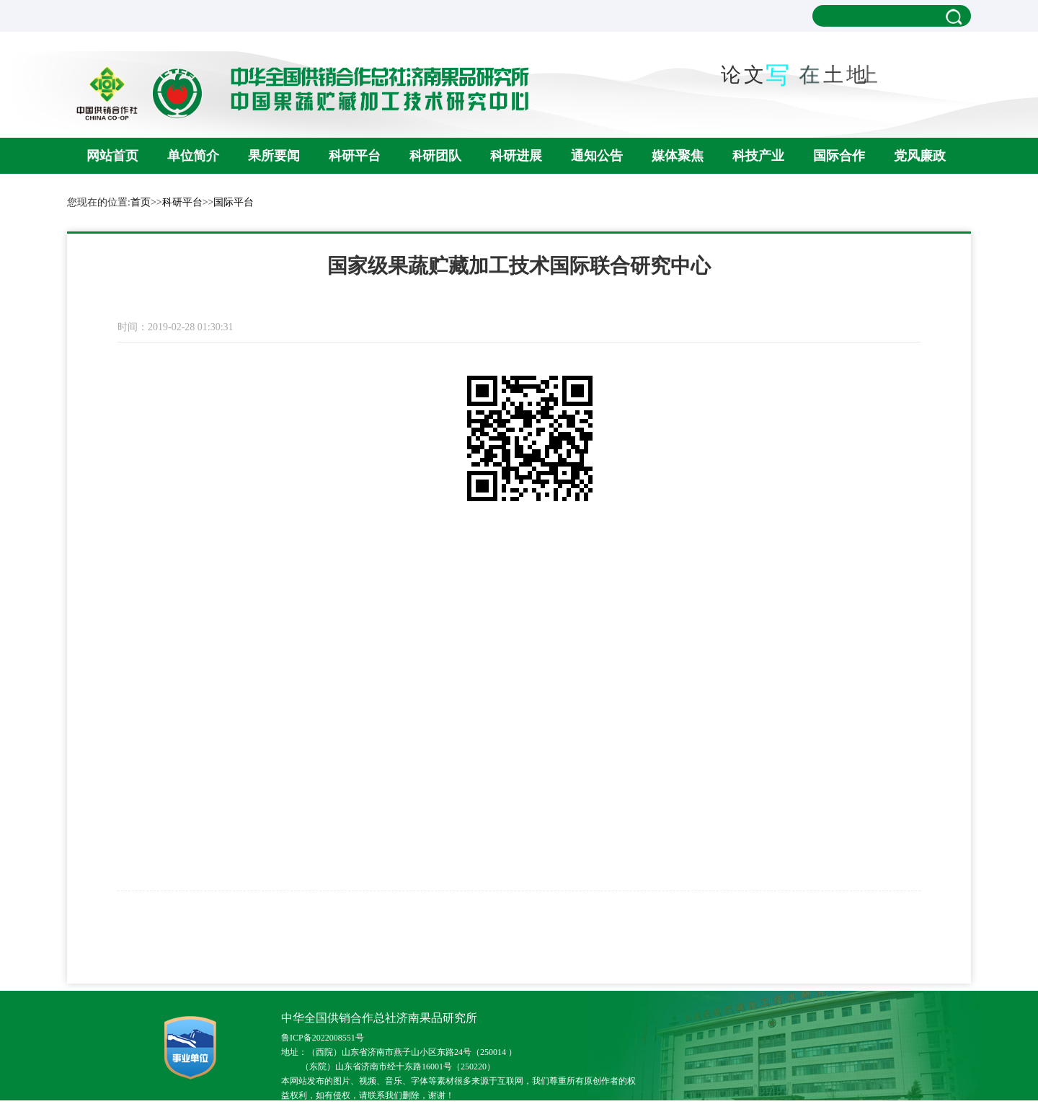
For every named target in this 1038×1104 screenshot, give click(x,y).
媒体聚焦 (678, 156)
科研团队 (435, 156)
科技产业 (758, 156)
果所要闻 (274, 156)
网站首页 (112, 156)
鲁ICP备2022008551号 (322, 1038)
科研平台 (355, 156)
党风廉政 (920, 156)
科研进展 (516, 156)
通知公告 (597, 156)
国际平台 (233, 202)
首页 (140, 202)
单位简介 (193, 156)
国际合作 (839, 156)
